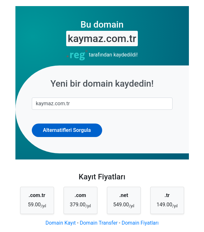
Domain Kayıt (60, 223)
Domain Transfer (99, 223)
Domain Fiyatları (139, 223)
